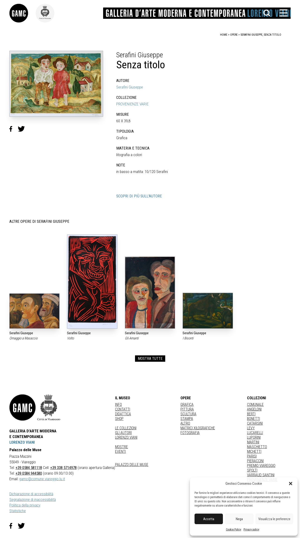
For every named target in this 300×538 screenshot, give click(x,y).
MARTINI (253, 442)
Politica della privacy (24, 505)
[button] (290, 483)
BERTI (251, 414)
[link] (22, 13)
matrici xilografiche (197, 428)
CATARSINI (255, 423)
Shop (119, 418)
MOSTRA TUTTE (150, 358)
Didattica (123, 414)
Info (118, 404)
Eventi (120, 451)
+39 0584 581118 (28, 467)
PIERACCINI (255, 461)
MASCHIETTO (257, 447)
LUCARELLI (255, 432)
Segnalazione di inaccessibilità (32, 499)
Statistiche (17, 510)
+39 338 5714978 (63, 467)
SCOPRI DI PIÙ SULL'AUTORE (139, 196)
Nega (239, 519)
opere (234, 34)
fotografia (190, 432)
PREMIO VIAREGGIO (261, 465)
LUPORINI (254, 437)
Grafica (187, 404)
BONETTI (253, 418)
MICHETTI (254, 451)
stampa (186, 418)
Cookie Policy (233, 529)
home (223, 34)
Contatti (122, 409)
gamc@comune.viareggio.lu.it (42, 479)
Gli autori (123, 432)
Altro (185, 423)
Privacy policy (251, 529)
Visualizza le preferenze (274, 519)
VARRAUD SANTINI (260, 475)
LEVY (251, 428)
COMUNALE (255, 404)
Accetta (208, 519)
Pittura (187, 409)
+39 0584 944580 (28, 473)
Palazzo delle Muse (131, 464)
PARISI (252, 456)
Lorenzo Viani (126, 437)
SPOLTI (252, 470)
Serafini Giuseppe (129, 87)
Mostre (121, 447)
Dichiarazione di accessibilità (31, 494)
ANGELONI (254, 409)
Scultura (188, 414)
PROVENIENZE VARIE (132, 104)
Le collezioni (125, 428)
